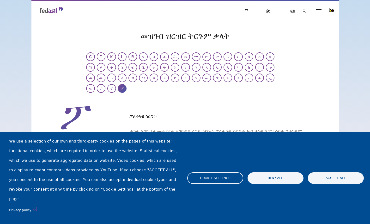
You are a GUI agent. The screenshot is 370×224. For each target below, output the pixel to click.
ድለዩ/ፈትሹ (302, 11)
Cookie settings (215, 178)
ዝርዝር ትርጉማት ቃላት (288, 11)
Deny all (275, 178)
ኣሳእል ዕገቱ (261, 11)
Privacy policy (20, 210)
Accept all (336, 178)
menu (318, 10)
